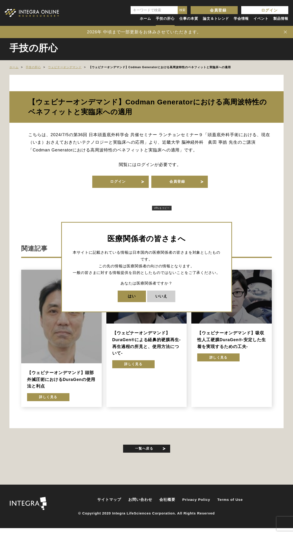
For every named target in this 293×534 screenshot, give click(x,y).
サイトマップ (109, 506)
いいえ (161, 296)
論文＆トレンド (216, 18)
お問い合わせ (140, 506)
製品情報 (280, 18)
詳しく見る (48, 401)
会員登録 (218, 10)
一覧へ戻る (144, 454)
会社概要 (167, 506)
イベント (261, 18)
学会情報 (241, 18)
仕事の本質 (188, 18)
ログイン (269, 10)
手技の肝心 (165, 18)
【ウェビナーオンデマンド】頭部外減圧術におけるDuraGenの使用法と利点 (61, 382)
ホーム (145, 18)
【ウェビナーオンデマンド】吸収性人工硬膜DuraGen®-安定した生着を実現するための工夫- (231, 342)
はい (132, 296)
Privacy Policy (196, 506)
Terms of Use (230, 506)
